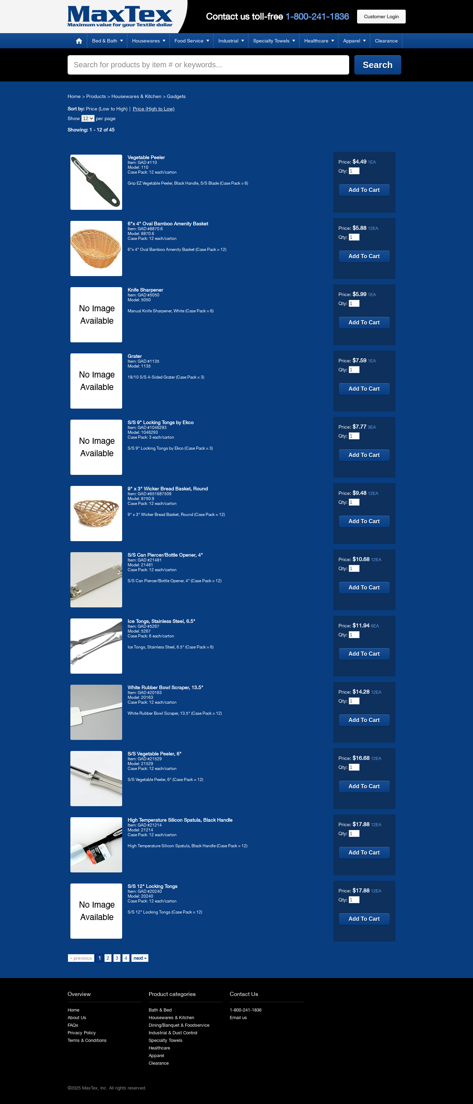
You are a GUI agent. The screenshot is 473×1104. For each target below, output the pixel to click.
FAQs (73, 1025)
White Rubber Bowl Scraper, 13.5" (165, 687)
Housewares (146, 40)
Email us (238, 1017)
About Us (77, 1017)
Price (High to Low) (154, 108)
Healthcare (316, 40)
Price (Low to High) (107, 108)
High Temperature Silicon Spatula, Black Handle (180, 820)
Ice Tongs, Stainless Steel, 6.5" (161, 621)
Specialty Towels (271, 40)
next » (140, 958)
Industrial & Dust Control (173, 1032)
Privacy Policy (82, 1032)
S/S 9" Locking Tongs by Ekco (161, 422)
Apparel (351, 40)
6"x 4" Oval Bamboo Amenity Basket (168, 223)
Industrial (228, 40)
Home (79, 40)
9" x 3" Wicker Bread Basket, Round (168, 488)
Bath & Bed (160, 1010)
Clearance (386, 40)
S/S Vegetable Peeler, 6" (154, 753)
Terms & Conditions (87, 1040)
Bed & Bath (104, 40)
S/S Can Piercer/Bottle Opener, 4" (165, 555)
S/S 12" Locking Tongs (152, 886)
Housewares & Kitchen (136, 96)
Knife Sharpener (145, 290)
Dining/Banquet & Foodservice (179, 1025)
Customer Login (381, 16)
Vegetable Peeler (146, 157)
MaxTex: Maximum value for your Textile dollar (120, 16)
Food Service (189, 40)
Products (96, 96)
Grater (135, 356)
